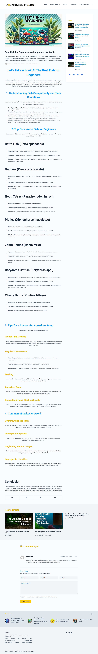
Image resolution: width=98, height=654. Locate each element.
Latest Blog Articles (10, 640)
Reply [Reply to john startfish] (76, 556)
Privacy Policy (8, 642)
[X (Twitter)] (26, 498)
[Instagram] (77, 74)
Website (63, 578)
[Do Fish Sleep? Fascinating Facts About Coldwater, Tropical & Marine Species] (71, 26)
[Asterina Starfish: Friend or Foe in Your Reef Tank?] (52, 620)
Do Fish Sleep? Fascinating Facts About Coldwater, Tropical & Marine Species (82, 26)
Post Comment (25, 601)
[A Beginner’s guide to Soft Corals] (75, 620)
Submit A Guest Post (84, 4)
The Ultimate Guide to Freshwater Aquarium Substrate (80, 64)
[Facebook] (12, 498)
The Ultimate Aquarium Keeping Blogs (31, 64)
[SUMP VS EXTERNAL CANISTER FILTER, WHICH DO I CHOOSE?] (7, 620)
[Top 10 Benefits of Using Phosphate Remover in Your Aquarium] (49, 521)
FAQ (18, 638)
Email (43, 578)
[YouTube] (81, 74)
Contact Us (73, 4)
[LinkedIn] (55, 498)
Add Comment (25, 583)
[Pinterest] (41, 498)
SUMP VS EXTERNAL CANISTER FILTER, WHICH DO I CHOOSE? (17, 620)
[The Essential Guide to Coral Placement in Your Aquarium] (71, 56)
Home (45, 4)
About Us (65, 4)
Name (23, 578)
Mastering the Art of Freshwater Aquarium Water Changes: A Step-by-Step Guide (40, 620)
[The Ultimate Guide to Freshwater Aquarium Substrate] (71, 64)
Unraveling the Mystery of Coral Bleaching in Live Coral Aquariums (82, 46)
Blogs (6, 638)
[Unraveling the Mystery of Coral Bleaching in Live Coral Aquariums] (71, 46)
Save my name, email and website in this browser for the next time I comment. (39, 597)
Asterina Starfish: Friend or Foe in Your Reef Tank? (63, 620)
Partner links (28, 640)
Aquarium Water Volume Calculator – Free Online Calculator (17, 635)
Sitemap (17, 642)
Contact (13, 638)
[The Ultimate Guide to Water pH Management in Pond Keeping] (71, 36)
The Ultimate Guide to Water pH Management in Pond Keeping (82, 36)
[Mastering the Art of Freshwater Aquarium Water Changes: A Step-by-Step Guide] (30, 620)
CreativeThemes (30, 651)
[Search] (92, 4)
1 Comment (48, 535)
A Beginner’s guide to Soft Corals (85, 620)
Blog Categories (55, 5)
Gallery (24, 638)
